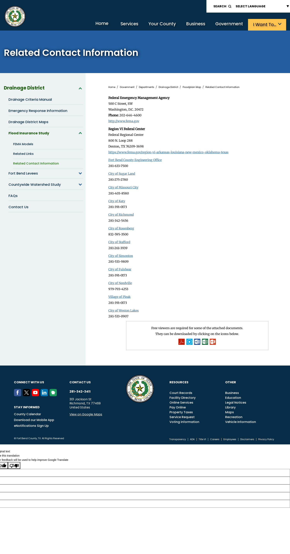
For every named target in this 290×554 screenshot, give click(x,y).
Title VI (202, 437)
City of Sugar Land (122, 173)
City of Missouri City (123, 186)
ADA (192, 437)
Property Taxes (181, 410)
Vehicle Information (240, 420)
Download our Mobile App (34, 418)
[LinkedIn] (45, 393)
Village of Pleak (119, 295)
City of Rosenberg (121, 227)
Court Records (180, 391)
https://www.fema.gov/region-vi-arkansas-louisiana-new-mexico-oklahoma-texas (170, 151)
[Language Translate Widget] (261, 6)
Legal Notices (235, 400)
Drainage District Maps (28, 121)
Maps (229, 410)
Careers (214, 437)
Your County (158, 24)
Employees (229, 437)
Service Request (182, 415)
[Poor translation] (14, 463)
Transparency (177, 437)
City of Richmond (121, 213)
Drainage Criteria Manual (30, 99)
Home (95, 24)
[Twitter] (27, 393)
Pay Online (177, 405)
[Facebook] (18, 393)
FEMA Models (23, 143)
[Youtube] (36, 393)
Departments (146, 86)
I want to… (265, 24)
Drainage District (43, 87)
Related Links (23, 153)
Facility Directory (182, 395)
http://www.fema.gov (124, 121)
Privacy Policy (266, 437)
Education (233, 395)
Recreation (233, 415)
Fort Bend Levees (46, 173)
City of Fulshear (120, 267)
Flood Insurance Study (46, 133)
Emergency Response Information (38, 110)
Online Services (181, 400)
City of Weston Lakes (123, 308)
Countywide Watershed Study (46, 184)
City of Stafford (119, 240)
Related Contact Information (36, 163)
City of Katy (117, 200)
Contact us (80, 380)
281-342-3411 (80, 389)
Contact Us (18, 206)
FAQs (13, 195)
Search (219, 6)
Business (193, 24)
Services (124, 24)
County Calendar (27, 412)
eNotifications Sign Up (31, 423)
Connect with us (29, 380)
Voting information (184, 420)
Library (230, 405)
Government (228, 24)
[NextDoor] (54, 393)
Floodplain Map (192, 86)
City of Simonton (120, 254)
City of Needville (120, 281)
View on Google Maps (85, 412)
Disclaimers (247, 437)
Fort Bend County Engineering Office (135, 159)
